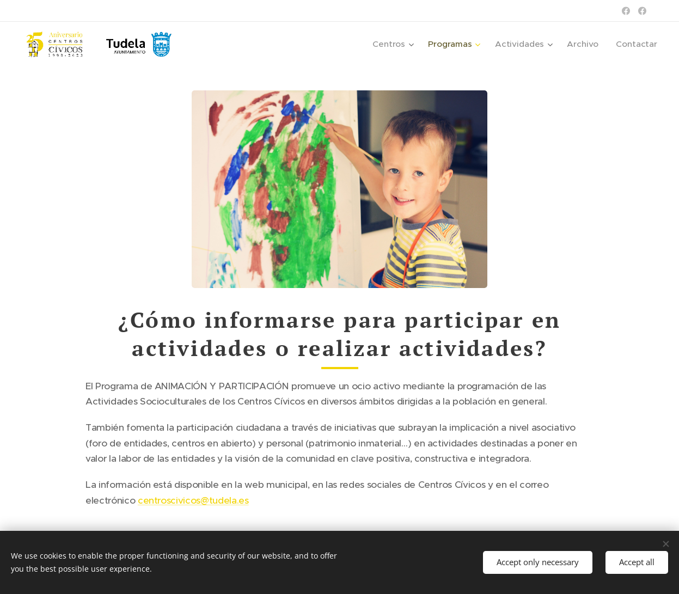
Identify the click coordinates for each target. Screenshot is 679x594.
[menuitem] (401, 44)
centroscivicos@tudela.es (193, 500)
